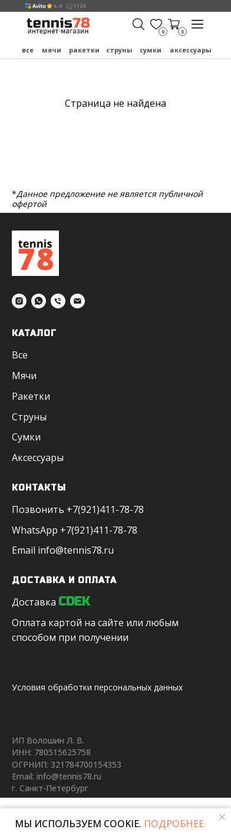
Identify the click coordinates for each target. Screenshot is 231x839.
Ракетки (84, 50)
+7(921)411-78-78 (105, 509)
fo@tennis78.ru (80, 550)
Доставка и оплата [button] (64, 580)
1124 (79, 5)
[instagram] (19, 301)
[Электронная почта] (77, 301)
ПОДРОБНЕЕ (172, 823)
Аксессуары (191, 50)
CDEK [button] (74, 601)
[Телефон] (58, 301)
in (42, 550)
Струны (119, 50)
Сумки (150, 50)
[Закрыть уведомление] (222, 817)
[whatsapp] (38, 301)
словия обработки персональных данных (100, 687)
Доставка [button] (34, 601)
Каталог (34, 333)
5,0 (58, 6)
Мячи (51, 50)
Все (28, 50)
